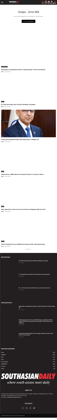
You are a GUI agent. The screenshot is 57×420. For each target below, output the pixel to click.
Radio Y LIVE (49, 3)
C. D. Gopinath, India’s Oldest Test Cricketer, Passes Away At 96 (34, 274)
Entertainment (4, 66)
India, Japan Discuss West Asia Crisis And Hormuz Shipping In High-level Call (23, 209)
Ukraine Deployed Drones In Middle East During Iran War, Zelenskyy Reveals (23, 244)
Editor (2, 71)
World (3, 241)
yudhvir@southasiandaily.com (14, 397)
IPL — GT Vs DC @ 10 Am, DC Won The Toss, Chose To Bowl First (34, 288)
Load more (28, 249)
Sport (3, 101)
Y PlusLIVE (43, 3)
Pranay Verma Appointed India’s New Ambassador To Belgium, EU (20, 139)
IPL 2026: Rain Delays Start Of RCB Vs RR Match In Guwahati (18, 104)
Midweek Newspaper (51, 3)
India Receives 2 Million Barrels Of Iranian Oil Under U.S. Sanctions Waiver (22, 174)
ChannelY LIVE (45, 3)
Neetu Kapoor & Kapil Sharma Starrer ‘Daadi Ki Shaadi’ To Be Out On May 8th (23, 69)
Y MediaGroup (54, 3)
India (3, 136)
